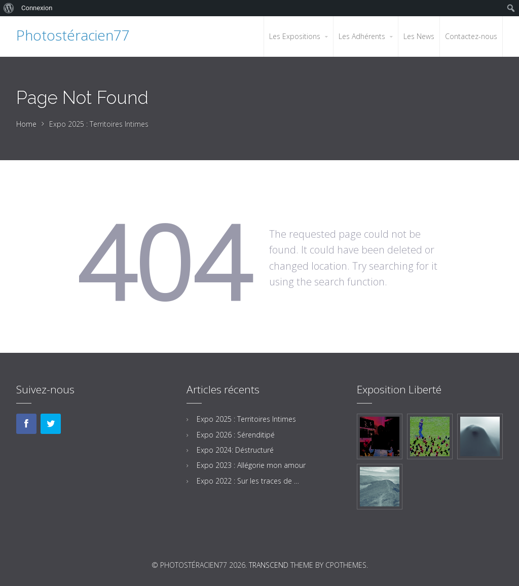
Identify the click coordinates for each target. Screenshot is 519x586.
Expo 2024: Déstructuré (235, 450)
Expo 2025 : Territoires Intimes (246, 419)
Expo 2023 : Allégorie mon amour (251, 465)
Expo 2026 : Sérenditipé (236, 435)
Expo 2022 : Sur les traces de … (248, 481)
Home (26, 124)
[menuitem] (9, 8)
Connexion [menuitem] (36, 8)
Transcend (268, 565)
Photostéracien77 (73, 35)
